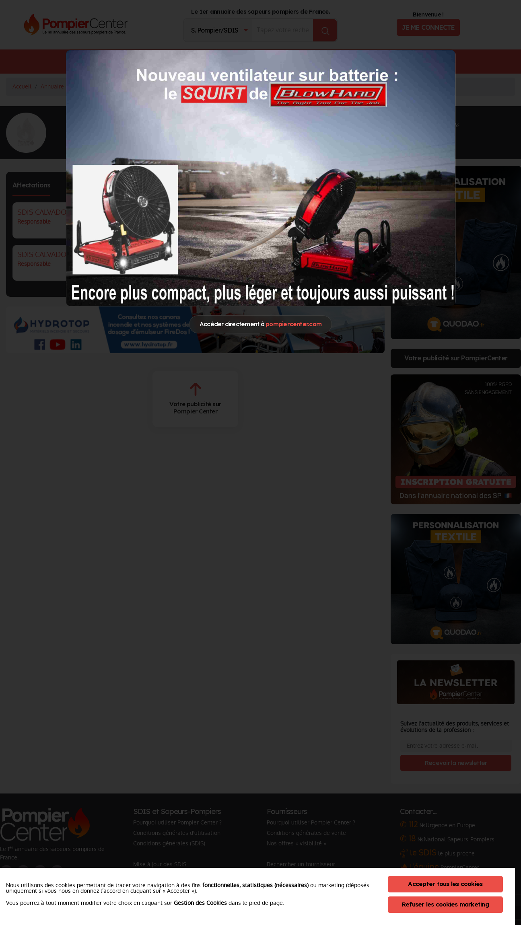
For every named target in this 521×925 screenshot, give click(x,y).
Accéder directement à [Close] (260, 324)
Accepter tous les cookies (445, 884)
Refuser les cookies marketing (445, 904)
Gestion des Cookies (200, 903)
